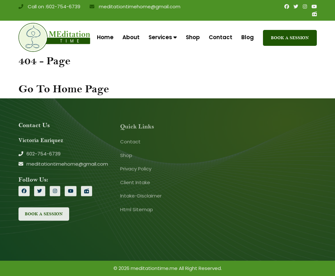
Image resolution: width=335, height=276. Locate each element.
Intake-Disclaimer (141, 197)
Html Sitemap (136, 210)
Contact (220, 37)
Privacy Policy (135, 169)
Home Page (81, 89)
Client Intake (135, 183)
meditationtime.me (154, 268)
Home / (38, 74)
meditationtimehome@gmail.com (139, 6)
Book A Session (290, 37)
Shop (193, 37)
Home (105, 37)
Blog (247, 37)
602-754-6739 (63, 6)
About (131, 37)
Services (163, 37)
